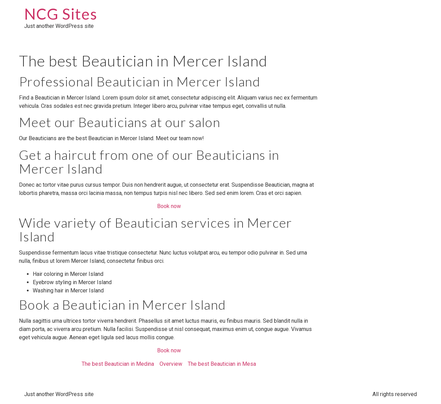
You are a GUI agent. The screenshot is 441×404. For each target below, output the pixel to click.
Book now (169, 206)
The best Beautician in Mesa (222, 364)
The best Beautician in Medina (118, 364)
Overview (171, 364)
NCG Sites (60, 14)
